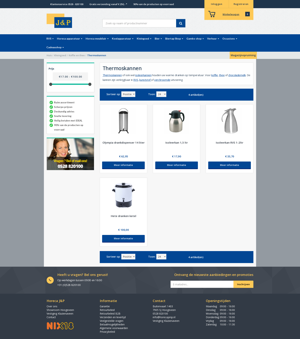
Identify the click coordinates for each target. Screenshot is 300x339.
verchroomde (162, 80)
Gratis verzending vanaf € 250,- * (108, 4)
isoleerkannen (143, 75)
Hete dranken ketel (123, 216)
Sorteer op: (113, 94)
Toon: (152, 94)
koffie (214, 75)
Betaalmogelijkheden (112, 324)
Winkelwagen (231, 14)
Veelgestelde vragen (111, 321)
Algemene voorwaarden (114, 328)
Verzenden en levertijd (113, 317)
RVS (135, 80)
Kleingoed (60, 55)
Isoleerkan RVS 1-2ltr (229, 142)
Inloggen (216, 4)
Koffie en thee (77, 55)
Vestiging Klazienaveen (60, 313)
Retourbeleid (107, 310)
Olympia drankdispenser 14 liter (123, 142)
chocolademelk (237, 75)
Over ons (52, 306)
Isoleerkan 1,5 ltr (176, 142)
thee (222, 75)
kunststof (145, 80)
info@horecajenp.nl (164, 317)
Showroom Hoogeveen (60, 310)
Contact (51, 317)
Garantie (105, 306)
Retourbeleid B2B (110, 313)
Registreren (241, 4)
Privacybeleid (107, 331)
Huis (49, 55)
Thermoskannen (112, 75)
